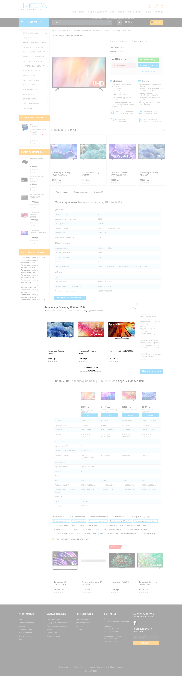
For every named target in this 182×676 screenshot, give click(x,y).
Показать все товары (91, 369)
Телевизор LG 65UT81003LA (121, 351)
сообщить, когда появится (92, 311)
